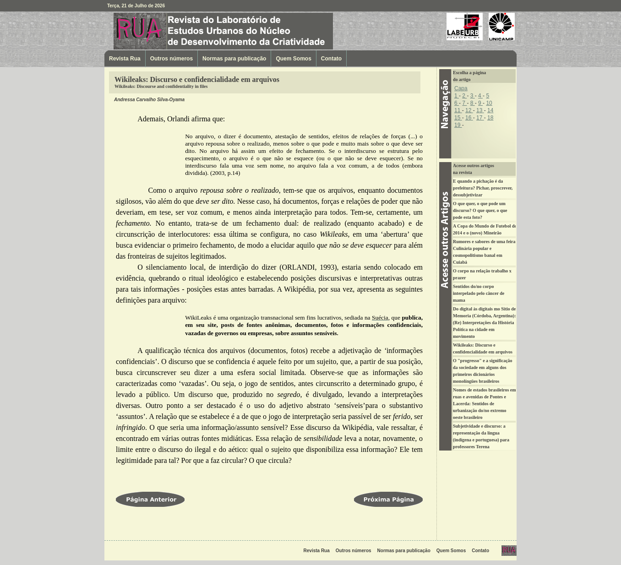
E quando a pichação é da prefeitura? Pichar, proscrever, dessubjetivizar (482, 188)
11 (458, 110)
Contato (331, 58)
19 (458, 125)
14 (490, 110)
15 (458, 117)
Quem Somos (293, 58)
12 (469, 110)
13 (480, 110)
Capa (461, 88)
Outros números (171, 58)
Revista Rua (161, 30)
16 (469, 117)
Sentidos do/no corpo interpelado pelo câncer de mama (478, 293)
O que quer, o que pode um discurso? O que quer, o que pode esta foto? (480, 210)
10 (489, 103)
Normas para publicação (234, 58)
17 (480, 117)
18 (490, 117)
